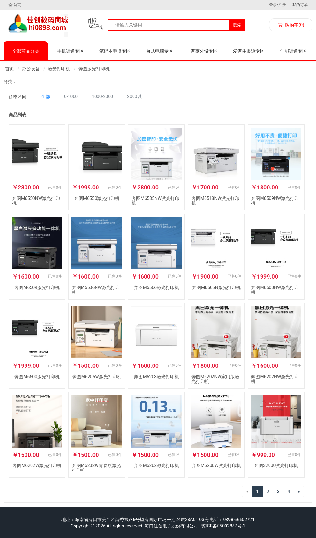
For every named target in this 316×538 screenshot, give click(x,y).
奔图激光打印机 (94, 68)
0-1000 (71, 96)
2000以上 (136, 96)
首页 (14, 5)
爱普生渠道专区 (248, 50)
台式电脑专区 (159, 50)
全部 (45, 96)
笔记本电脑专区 (115, 50)
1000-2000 (102, 96)
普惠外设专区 (204, 50)
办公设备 (31, 68)
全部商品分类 (25, 50)
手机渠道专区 (70, 50)
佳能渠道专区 (293, 50)
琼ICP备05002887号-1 (223, 525)
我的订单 (300, 5)
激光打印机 (59, 68)
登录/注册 (277, 5)
